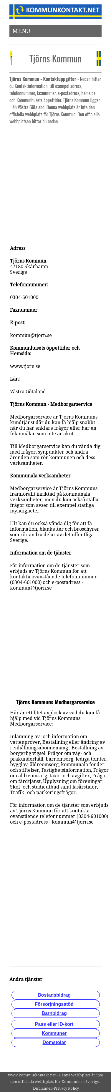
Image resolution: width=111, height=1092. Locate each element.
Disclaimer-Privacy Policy (56, 1088)
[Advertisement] (55, 182)
